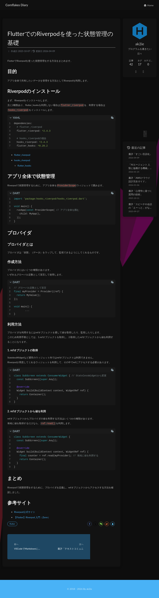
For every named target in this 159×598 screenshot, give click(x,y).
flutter (14, 529)
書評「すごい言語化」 (136, 144)
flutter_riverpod (24, 155)
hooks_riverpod (24, 160)
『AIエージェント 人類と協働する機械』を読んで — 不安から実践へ (138, 157)
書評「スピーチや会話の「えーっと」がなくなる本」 (137, 196)
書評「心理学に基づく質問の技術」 (137, 183)
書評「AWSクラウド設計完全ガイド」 (138, 170)
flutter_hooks (26, 166)
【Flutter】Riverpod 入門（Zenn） (34, 522)
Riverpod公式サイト (26, 517)
